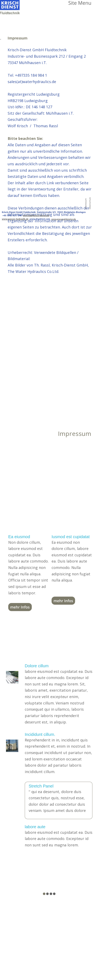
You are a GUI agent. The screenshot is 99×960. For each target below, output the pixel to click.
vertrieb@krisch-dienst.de (36, 215)
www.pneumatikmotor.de (63, 219)
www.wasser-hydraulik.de (15, 219)
